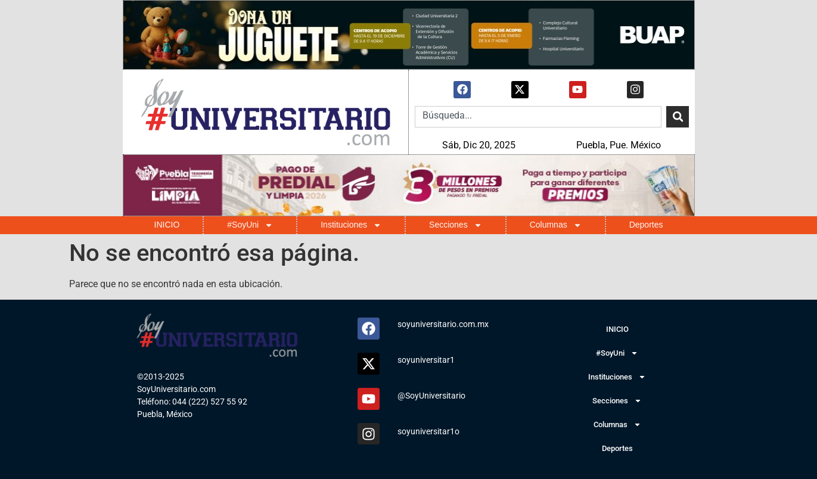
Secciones (455, 225)
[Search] (677, 116)
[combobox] (538, 116)
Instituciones (351, 225)
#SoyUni (250, 225)
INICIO (167, 224)
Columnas (556, 225)
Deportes (646, 224)
